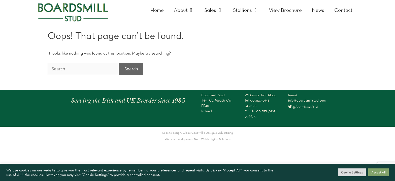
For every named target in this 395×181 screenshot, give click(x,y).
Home (157, 10)
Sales (216, 10)
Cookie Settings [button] (352, 172)
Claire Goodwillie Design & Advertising (208, 132)
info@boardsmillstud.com (307, 100)
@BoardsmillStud (303, 107)
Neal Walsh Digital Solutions (212, 139)
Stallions (248, 10)
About (187, 10)
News (318, 10)
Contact (343, 10)
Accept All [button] (378, 172)
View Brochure (285, 10)
